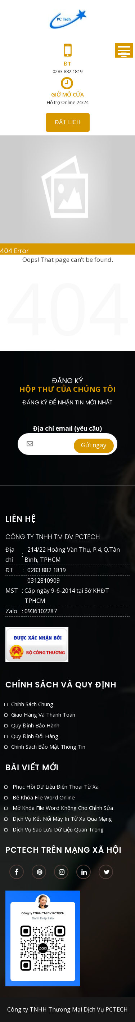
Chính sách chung (32, 704)
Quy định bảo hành (35, 725)
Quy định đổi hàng (34, 736)
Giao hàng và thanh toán (43, 714)
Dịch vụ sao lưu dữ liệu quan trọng (58, 829)
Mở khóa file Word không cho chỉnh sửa (63, 807)
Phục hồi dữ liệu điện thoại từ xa (56, 786)
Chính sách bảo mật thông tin (48, 746)
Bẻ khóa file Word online (44, 797)
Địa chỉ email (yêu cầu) (67, 433)
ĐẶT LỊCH (68, 122)
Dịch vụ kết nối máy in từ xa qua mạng (62, 818)
